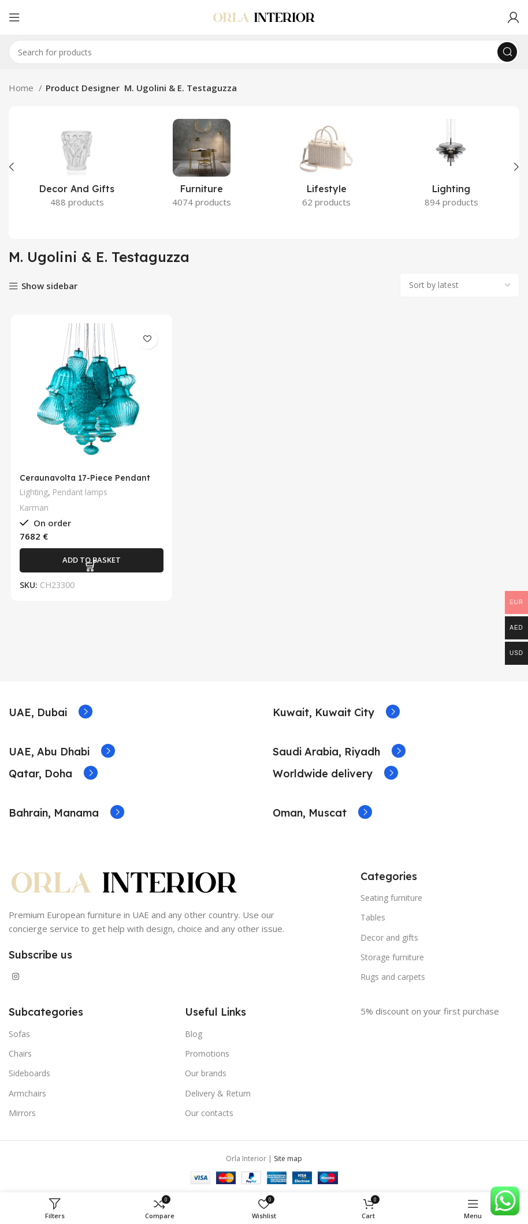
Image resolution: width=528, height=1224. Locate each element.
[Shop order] (459, 285)
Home (22, 87)
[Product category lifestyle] (326, 167)
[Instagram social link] (16, 976)
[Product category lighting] (451, 167)
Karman (32, 509)
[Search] (264, 52)
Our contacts (209, 1112)
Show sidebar (49, 286)
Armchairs (27, 1093)
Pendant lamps (81, 493)
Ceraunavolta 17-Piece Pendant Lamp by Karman (85, 484)
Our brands (205, 1073)
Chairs (20, 1053)
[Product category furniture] (201, 167)
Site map (288, 1158)
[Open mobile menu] (14, 17)
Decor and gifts (389, 937)
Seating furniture (391, 897)
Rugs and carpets (392, 976)
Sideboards (29, 1073)
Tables (372, 917)
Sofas (19, 1033)
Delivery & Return (218, 1093)
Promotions (207, 1053)
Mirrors (22, 1112)
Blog (193, 1033)
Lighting (32, 493)
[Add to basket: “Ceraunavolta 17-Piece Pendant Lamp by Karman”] (89, 561)
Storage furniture (392, 957)
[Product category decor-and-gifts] (76, 167)
